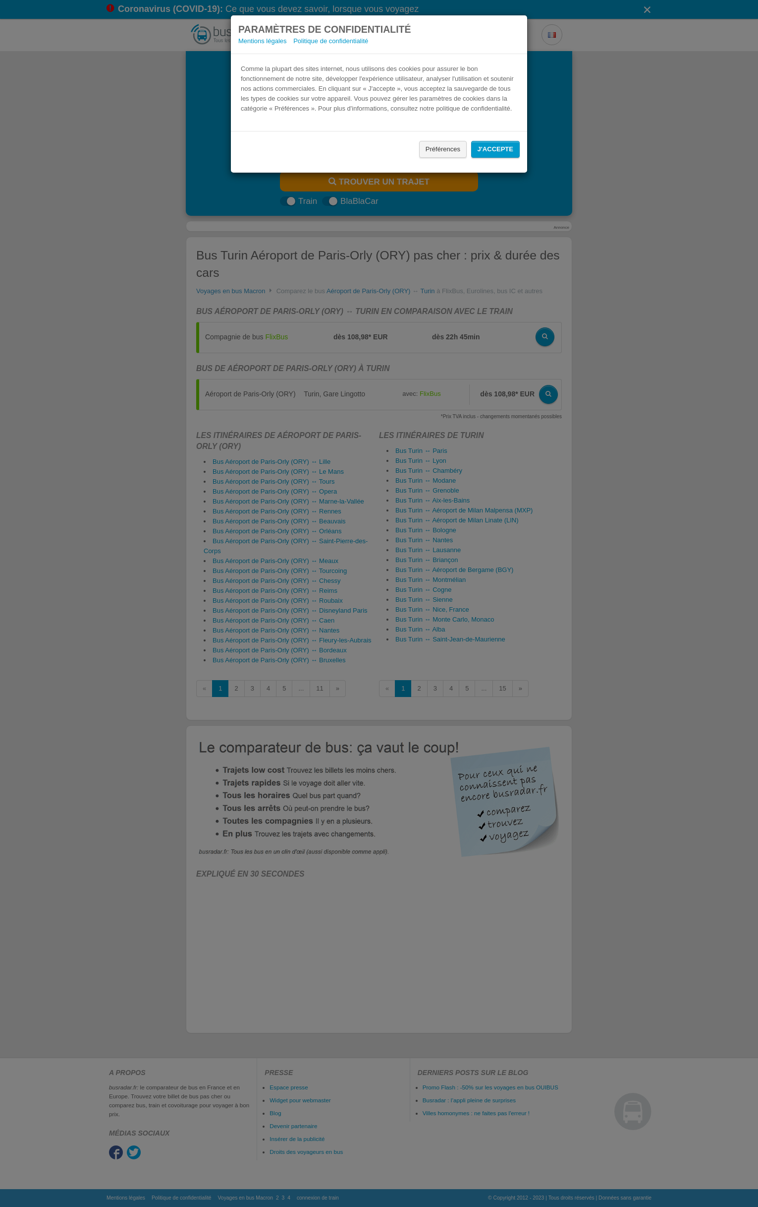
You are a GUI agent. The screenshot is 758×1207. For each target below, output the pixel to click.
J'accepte (495, 149)
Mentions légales (262, 41)
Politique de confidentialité (330, 41)
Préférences (443, 149)
